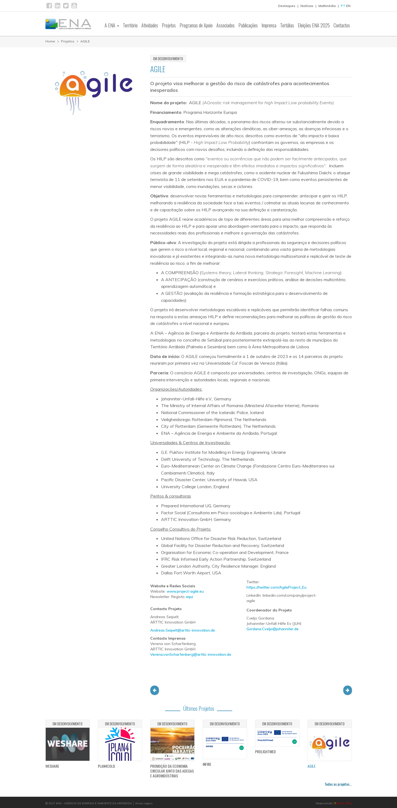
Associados (225, 25)
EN (348, 6)
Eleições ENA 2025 (314, 25)
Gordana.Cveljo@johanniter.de (272, 628)
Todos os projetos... (338, 784)
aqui (189, 596)
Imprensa (269, 25)
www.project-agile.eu (185, 591)
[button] (154, 690)
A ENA (112, 25)
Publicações (248, 25)
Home (50, 41)
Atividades (149, 25)
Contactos (342, 25)
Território (130, 25)
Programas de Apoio (196, 25)
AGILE (85, 41)
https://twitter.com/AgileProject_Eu (276, 587)
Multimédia (327, 6)
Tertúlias (287, 25)
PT (343, 6)
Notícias (307, 6)
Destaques (286, 6)
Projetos (169, 25)
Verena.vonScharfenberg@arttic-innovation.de (190, 654)
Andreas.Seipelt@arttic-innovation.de (182, 630)
